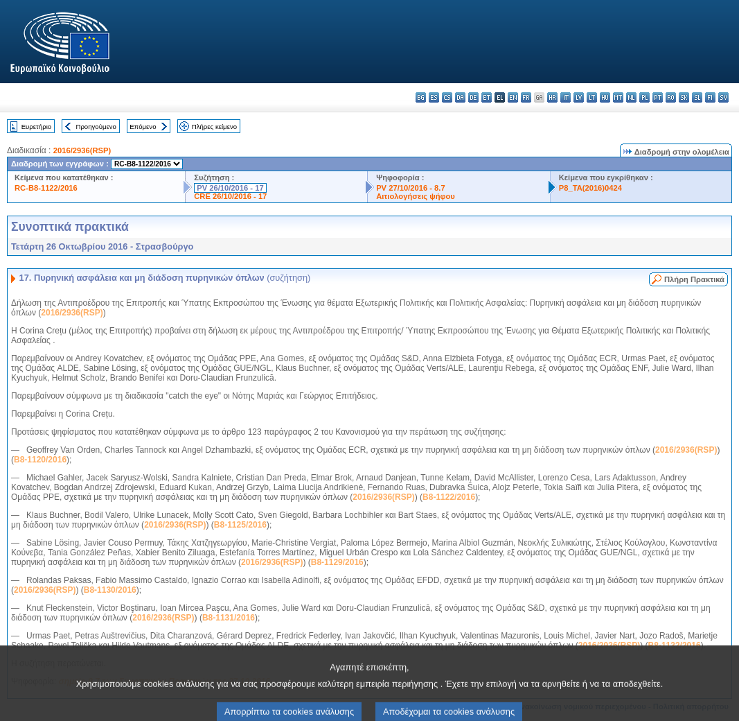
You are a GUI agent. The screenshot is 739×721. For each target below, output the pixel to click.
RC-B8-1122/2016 (46, 188)
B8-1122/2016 (448, 497)
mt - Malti (618, 97)
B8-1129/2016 (337, 562)
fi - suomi (710, 97)
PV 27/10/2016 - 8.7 (410, 188)
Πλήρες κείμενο (214, 126)
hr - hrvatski (552, 97)
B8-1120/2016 (40, 459)
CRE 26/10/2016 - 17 (230, 196)
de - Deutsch (473, 97)
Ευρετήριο (36, 126)
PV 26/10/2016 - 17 (230, 188)
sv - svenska (723, 97)
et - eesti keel (486, 97)
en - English (513, 97)
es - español (434, 97)
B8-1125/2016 (240, 525)
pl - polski (644, 97)
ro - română (671, 97)
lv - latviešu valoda (578, 97)
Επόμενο (143, 126)
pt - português (657, 97)
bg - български (421, 97)
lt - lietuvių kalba (592, 97)
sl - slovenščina (697, 97)
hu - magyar (605, 97)
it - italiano (565, 97)
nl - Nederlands (631, 97)
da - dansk (460, 97)
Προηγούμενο (95, 126)
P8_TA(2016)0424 (590, 188)
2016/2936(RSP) (82, 150)
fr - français (526, 97)
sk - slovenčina (684, 97)
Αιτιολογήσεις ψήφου (415, 196)
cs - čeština (447, 97)
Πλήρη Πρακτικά (694, 279)
